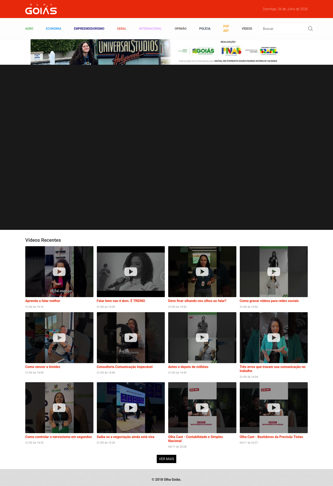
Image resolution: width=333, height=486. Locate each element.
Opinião (181, 28)
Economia (53, 28)
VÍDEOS (247, 28)
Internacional (150, 28)
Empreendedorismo (89, 28)
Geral (121, 28)
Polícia (204, 28)
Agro (29, 28)
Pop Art (226, 28)
